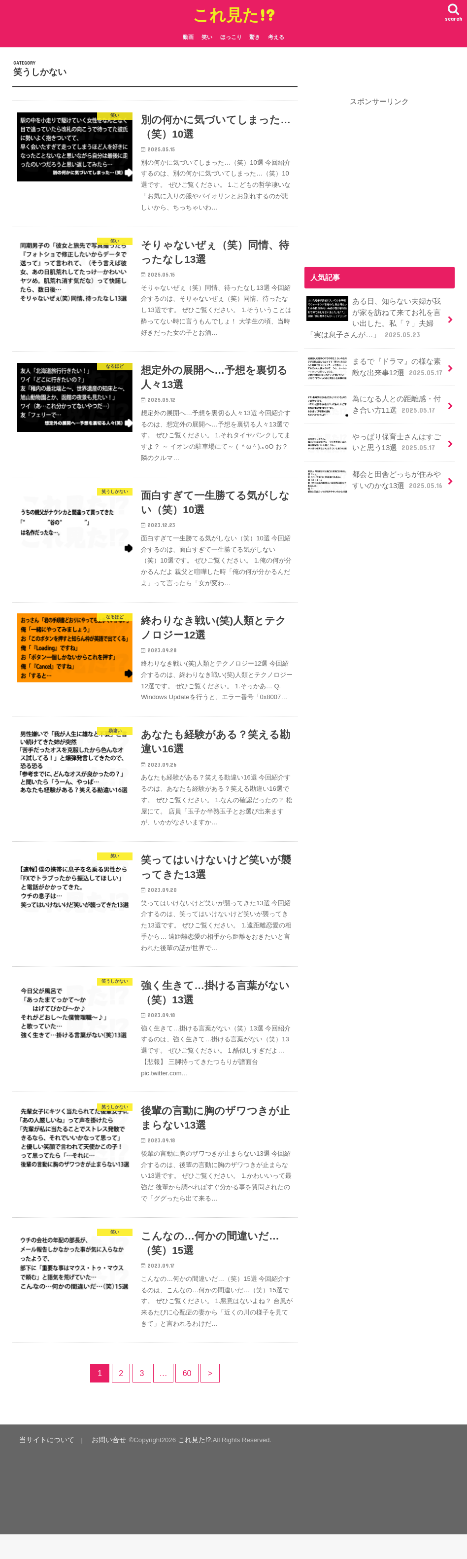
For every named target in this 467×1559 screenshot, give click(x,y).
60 (187, 1397)
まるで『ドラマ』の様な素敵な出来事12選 (374, 367)
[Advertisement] (385, 180)
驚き (254, 37)
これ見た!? (234, 14)
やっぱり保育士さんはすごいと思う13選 (373, 441)
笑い (206, 37)
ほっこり (231, 37)
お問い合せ (103, 1464)
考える (276, 37)
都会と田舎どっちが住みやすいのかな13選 (374, 478)
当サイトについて (44, 1464)
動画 (188, 37)
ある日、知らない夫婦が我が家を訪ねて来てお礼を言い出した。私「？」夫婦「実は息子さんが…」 (373, 317)
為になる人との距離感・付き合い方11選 (373, 404)
